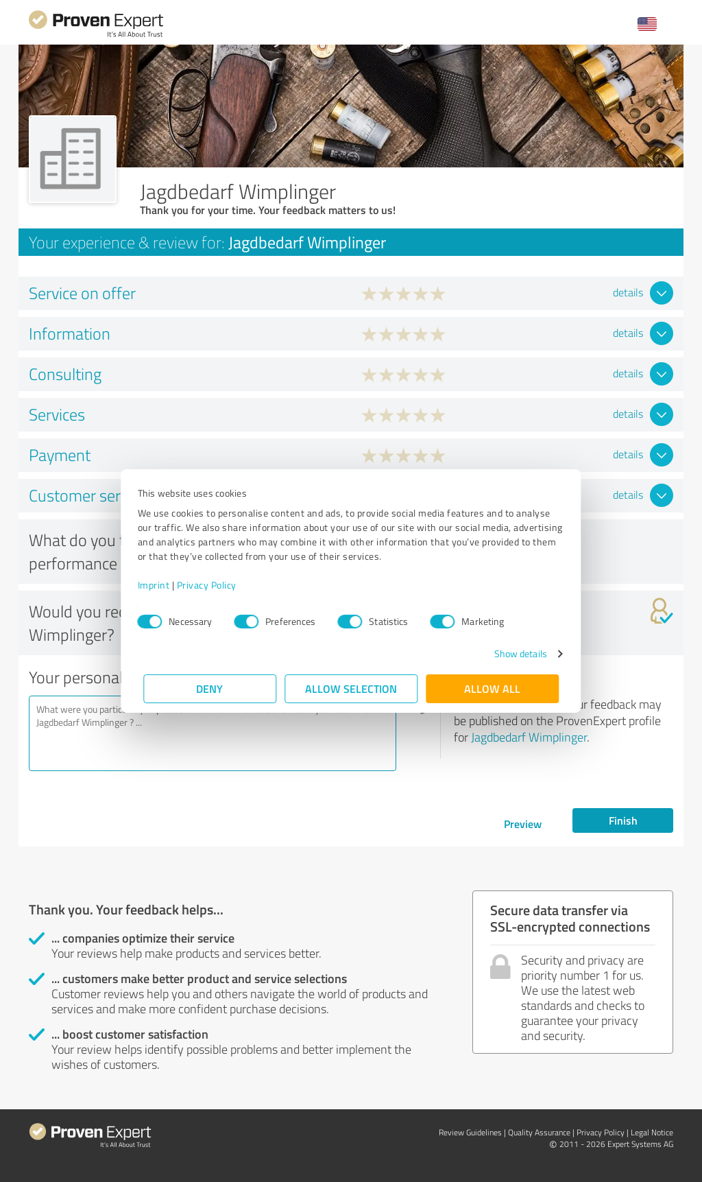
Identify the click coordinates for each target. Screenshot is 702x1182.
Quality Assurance (539, 1132)
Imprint (159, 584)
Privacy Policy (212, 584)
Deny (210, 688)
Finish (623, 820)
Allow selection (351, 688)
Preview (523, 823)
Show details (514, 653)
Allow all (492, 688)
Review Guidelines (470, 1132)
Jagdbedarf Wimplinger (529, 737)
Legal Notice (652, 1132)
